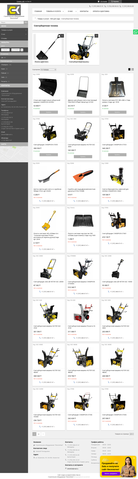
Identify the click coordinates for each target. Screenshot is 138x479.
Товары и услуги (6, 30)
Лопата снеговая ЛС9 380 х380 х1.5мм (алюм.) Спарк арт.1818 (116, 101)
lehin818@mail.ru (7, 134)
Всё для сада (55, 19)
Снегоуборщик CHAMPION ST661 (114, 233)
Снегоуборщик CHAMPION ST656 (114, 415)
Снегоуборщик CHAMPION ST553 (114, 145)
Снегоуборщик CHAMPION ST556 (80, 415)
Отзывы (4, 38)
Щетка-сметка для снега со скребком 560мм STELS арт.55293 (47, 190)
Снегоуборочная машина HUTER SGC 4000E (47, 371)
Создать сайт (21, 1)
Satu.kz (78, 475)
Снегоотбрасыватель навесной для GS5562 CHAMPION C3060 (115, 190)
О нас (3, 34)
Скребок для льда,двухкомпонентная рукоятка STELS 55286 (81, 190)
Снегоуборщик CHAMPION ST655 (46, 145)
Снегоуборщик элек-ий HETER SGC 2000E (49, 282)
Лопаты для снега (41, 62)
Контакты (84, 11)
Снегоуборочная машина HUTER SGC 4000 (115, 327)
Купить (48, 112)
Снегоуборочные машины (79, 62)
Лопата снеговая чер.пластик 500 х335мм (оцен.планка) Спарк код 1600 (81, 234)
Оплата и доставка (101, 11)
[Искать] (26, 22)
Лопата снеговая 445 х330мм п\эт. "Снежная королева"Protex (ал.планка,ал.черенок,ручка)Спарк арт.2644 (46, 236)
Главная (38, 11)
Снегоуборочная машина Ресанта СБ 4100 (81, 327)
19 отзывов (103, 1)
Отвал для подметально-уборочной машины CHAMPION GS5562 (47, 101)
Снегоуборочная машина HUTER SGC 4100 (47, 327)
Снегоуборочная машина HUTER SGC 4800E (115, 371)
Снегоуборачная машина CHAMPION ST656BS (81, 283)
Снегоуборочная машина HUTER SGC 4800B (81, 371)
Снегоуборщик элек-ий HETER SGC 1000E (117, 282)
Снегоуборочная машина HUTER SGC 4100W (47, 416)
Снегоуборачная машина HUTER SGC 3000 (81, 146)
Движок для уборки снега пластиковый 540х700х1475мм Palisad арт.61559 (82, 101)
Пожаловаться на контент (82, 477)
